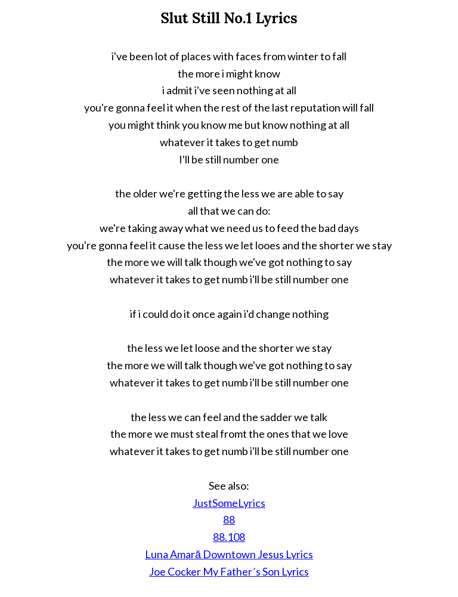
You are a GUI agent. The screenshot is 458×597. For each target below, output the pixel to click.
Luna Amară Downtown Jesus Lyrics (229, 554)
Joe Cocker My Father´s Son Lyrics (229, 571)
